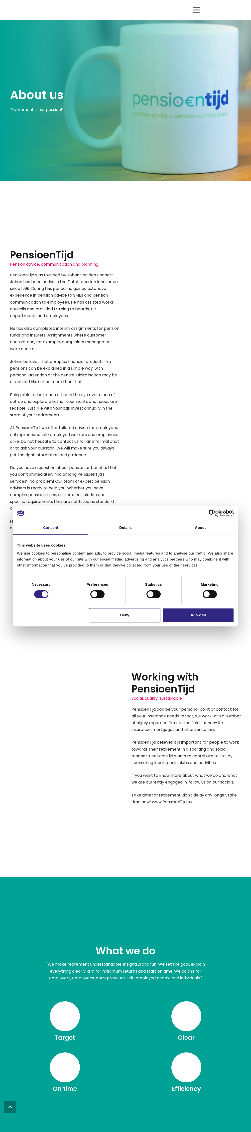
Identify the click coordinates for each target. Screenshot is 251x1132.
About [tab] (200, 527)
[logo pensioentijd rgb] (26, 10)
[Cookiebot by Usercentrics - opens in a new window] (212, 513)
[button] (196, 10)
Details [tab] (125, 527)
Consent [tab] (50, 527)
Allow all (198, 615)
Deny (124, 615)
